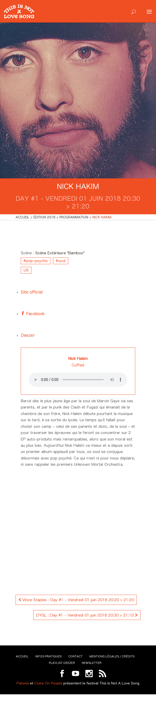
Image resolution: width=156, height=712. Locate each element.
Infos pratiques (48, 656)
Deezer (28, 335)
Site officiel (32, 292)
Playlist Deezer (62, 663)
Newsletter (91, 663)
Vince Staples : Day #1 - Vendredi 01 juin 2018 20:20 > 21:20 (76, 599)
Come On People (48, 683)
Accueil (22, 656)
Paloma (23, 683)
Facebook (35, 314)
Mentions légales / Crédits (111, 656)
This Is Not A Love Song (119, 683)
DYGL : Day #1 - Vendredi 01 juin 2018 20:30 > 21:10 (87, 614)
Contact (75, 656)
